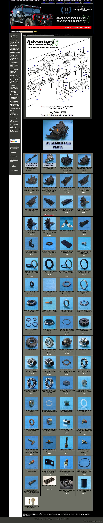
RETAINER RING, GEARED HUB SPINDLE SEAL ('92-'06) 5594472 (66, 331)
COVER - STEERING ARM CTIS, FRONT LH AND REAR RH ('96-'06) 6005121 (84, 189)
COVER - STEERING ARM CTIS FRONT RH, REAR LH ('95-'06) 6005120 (66, 189)
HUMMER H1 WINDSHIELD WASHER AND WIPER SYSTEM (15, 104)
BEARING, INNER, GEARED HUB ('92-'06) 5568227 (31, 391)
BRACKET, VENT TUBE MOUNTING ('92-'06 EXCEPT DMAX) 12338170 (49, 471)
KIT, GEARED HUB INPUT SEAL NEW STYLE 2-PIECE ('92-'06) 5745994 (32, 273)
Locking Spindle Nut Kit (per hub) (31, 330)
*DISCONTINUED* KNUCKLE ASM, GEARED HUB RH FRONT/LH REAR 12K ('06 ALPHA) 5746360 (49, 189)
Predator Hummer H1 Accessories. (14, 87)
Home (24, 35)
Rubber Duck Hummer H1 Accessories (14, 81)
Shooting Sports (14, 170)
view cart (77, 2)
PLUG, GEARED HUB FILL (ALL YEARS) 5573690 (67, 411)
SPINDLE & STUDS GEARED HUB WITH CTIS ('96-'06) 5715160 (49, 232)
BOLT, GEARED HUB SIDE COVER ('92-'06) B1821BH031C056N (84, 252)
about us (51, 2)
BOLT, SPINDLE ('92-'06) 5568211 (84, 231)
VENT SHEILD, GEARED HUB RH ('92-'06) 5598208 (31, 251)
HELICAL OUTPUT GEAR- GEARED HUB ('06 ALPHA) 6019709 (49, 351)
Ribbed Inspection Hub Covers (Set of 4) (67, 491)
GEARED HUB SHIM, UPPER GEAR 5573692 (49, 292)
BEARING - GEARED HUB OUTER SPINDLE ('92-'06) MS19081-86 (49, 391)
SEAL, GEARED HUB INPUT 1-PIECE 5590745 (49, 272)
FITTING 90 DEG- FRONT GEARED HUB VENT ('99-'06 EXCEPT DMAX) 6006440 (31, 451)
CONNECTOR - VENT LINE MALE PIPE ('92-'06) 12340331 (67, 450)
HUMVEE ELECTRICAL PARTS (14, 114)
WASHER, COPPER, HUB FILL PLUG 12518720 (32, 430)
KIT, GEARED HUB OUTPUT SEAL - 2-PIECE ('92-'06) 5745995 (66, 273)
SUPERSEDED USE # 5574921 (84, 349)
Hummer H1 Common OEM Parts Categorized (14, 43)
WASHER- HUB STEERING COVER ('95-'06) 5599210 (49, 251)
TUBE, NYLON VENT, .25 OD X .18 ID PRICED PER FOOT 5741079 (84, 471)
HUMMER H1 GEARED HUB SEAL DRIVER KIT (31, 507)
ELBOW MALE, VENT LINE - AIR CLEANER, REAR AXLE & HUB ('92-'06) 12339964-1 (84, 431)
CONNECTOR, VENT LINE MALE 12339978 (32, 470)
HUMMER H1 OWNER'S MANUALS (14, 71)
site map (69, 2)
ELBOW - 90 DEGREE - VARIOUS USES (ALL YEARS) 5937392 (67, 471)
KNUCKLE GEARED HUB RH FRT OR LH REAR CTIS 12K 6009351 (84, 169)
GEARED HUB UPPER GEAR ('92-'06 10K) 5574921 (66, 350)
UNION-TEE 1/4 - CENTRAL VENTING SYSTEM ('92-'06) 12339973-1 (84, 451)
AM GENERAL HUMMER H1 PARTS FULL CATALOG (40, 35)
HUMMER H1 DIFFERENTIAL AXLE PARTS (49, 168)
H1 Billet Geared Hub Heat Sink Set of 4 (49, 486)
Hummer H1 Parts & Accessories (14, 36)
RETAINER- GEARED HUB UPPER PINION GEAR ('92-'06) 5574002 (67, 371)
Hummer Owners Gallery (15, 109)
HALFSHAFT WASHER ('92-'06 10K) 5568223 (67, 391)
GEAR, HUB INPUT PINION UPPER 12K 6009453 (32, 370)
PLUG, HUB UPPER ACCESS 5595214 (31, 411)
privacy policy (87, 2)
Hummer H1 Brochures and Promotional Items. (14, 57)
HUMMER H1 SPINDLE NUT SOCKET (84, 491)
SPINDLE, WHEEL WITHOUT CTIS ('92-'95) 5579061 (84, 210)
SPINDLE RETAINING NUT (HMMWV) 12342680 (67, 311)
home (43, 2)
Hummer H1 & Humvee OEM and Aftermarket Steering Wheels (15, 50)
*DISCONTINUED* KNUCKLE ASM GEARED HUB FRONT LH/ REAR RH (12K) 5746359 (31, 189)
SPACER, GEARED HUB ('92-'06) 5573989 (84, 292)
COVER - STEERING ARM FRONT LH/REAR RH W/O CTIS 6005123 (49, 211)
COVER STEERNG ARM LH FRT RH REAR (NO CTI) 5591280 (32, 211)
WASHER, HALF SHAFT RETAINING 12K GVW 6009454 (84, 391)
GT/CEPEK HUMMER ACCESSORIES (14, 93)
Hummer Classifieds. (13, 165)
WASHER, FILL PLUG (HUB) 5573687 (84, 411)
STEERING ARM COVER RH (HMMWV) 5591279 (66, 210)
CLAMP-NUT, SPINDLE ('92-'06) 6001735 (31, 311)
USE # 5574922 (32, 349)
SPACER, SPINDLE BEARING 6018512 (49, 330)
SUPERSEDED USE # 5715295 (67, 231)
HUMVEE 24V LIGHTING (14, 97)
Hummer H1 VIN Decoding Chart (15, 76)
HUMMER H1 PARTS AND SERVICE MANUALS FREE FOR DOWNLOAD (15, 128)
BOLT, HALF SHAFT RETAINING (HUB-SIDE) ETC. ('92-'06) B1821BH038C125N (31, 491)
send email (60, 2)
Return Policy (13, 156)
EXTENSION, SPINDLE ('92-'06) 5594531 (66, 430)
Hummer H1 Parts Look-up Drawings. (15, 147)
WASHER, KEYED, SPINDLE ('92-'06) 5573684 (66, 292)
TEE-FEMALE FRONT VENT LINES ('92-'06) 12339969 (49, 450)
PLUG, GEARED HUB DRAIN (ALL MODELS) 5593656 (49, 430)
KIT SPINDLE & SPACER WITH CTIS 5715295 (32, 231)
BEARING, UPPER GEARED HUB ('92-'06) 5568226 (84, 370)
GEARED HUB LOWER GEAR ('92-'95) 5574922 (84, 330)
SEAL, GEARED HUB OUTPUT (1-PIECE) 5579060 (84, 272)
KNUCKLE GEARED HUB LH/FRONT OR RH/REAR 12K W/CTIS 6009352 (66, 169)
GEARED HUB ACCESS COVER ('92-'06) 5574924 (66, 251)
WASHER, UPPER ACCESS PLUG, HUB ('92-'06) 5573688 (49, 411)
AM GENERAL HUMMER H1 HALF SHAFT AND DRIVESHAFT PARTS (31, 169)
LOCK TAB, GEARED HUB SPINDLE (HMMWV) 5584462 (84, 311)
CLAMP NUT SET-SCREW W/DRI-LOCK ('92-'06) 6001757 (49, 311)
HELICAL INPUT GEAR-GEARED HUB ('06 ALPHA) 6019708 (49, 371)
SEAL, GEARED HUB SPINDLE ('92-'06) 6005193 (32, 292)
